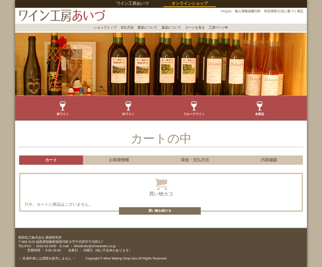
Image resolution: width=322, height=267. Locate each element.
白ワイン (128, 108)
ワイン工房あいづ (132, 3)
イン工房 (60, 16)
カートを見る (195, 27)
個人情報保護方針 (248, 11)
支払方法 (127, 27)
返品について (171, 27)
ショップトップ (105, 27)
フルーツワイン (194, 108)
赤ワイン (63, 108)
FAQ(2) (226, 11)
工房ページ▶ (218, 27)
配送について (147, 27)
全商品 (259, 108)
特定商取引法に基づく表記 (283, 11)
